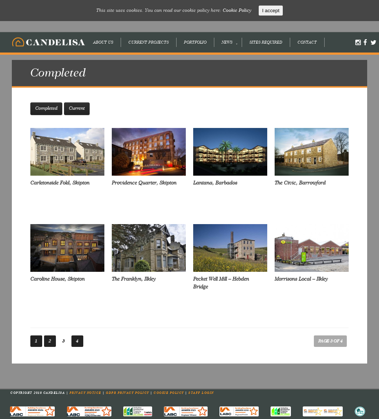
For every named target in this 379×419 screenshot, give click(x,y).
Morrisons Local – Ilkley (301, 279)
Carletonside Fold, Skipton (60, 183)
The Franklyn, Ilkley (134, 279)
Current (77, 108)
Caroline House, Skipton (57, 279)
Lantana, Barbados (215, 183)
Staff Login (201, 393)
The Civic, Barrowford (300, 183)
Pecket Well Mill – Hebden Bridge (221, 283)
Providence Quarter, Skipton (144, 183)
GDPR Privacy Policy (128, 393)
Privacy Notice (86, 393)
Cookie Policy (169, 393)
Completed (46, 108)
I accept (270, 10)
